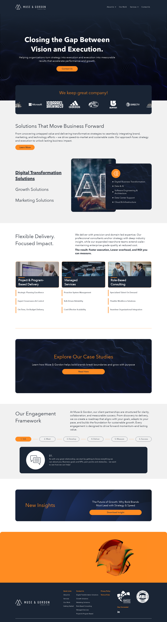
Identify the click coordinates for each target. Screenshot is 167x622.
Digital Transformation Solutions (87, 595)
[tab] (42, 176)
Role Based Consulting (84, 606)
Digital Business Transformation (130, 181)
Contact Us (145, 7)
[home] (30, 6)
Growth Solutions (82, 599)
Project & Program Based (84, 614)
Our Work (123, 7)
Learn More (25, 147)
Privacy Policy (105, 591)
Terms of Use (105, 595)
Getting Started (68, 606)
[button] (111, 7)
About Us (110, 7)
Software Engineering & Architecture (126, 192)
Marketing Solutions (83, 602)
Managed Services (82, 610)
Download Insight (115, 512)
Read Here (83, 371)
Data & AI (119, 186)
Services (133, 7)
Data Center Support (125, 197)
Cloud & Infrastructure (125, 202)
